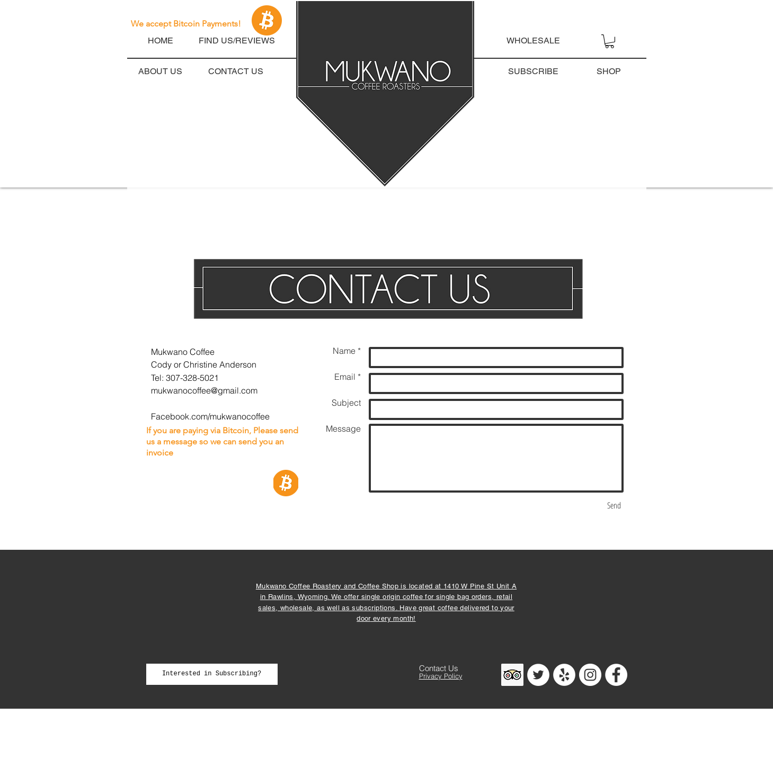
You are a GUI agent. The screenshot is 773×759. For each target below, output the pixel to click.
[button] (616, 21)
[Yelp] (564, 675)
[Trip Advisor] (512, 675)
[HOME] (160, 40)
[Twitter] (538, 675)
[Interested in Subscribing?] (212, 674)
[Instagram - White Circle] (590, 675)
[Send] (614, 505)
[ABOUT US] (160, 71)
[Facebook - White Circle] (616, 675)
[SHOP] (608, 71)
